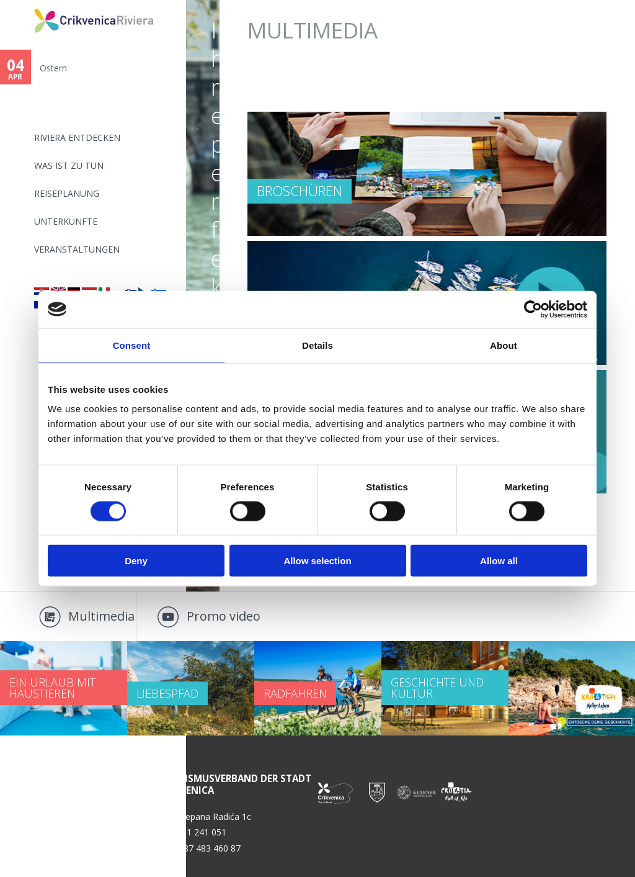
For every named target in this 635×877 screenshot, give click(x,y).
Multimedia (101, 616)
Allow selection (317, 560)
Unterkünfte (65, 221)
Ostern (53, 68)
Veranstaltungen (77, 249)
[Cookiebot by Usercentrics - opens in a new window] (533, 309)
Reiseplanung (66, 193)
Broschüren (299, 190)
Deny (136, 560)
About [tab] (503, 345)
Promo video (223, 616)
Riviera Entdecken (77, 137)
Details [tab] (317, 345)
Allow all (499, 560)
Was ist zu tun (69, 165)
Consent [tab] (132, 345)
